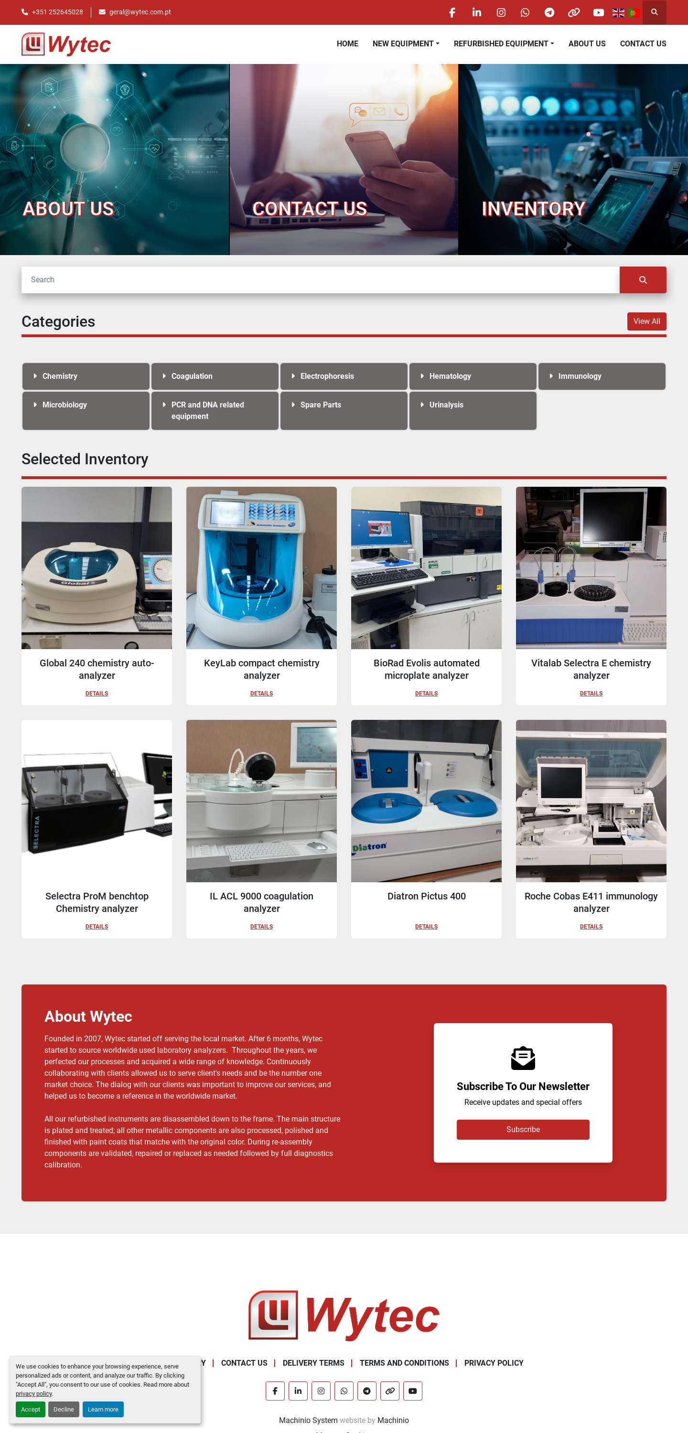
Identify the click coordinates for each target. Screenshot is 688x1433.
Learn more (103, 1409)
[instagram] (501, 12)
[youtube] (598, 12)
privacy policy (34, 1393)
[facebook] (452, 12)
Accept (30, 1409)
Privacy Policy (494, 1363)
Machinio (393, 1420)
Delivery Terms (313, 1363)
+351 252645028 (57, 12)
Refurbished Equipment (501, 43)
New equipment (403, 43)
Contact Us (643, 43)
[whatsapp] (525, 12)
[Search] (321, 280)
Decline (64, 1409)
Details (97, 693)
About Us (587, 43)
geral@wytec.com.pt (140, 12)
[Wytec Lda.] (344, 1315)
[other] (574, 12)
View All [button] (647, 321)
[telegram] (549, 12)
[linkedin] (476, 12)
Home (347, 43)
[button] (406, 44)
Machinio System (308, 1420)
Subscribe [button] (523, 1129)
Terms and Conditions (404, 1363)
